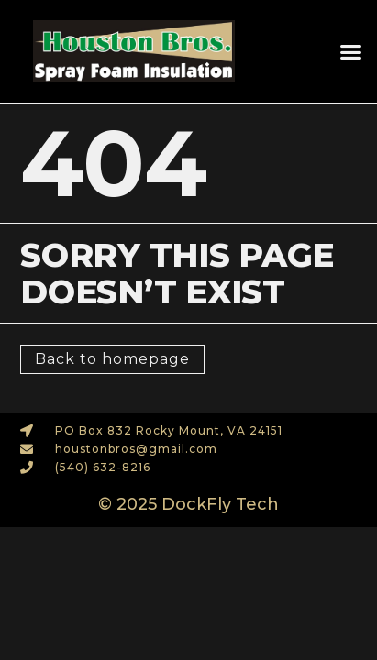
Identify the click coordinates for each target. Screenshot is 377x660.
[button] (350, 51)
